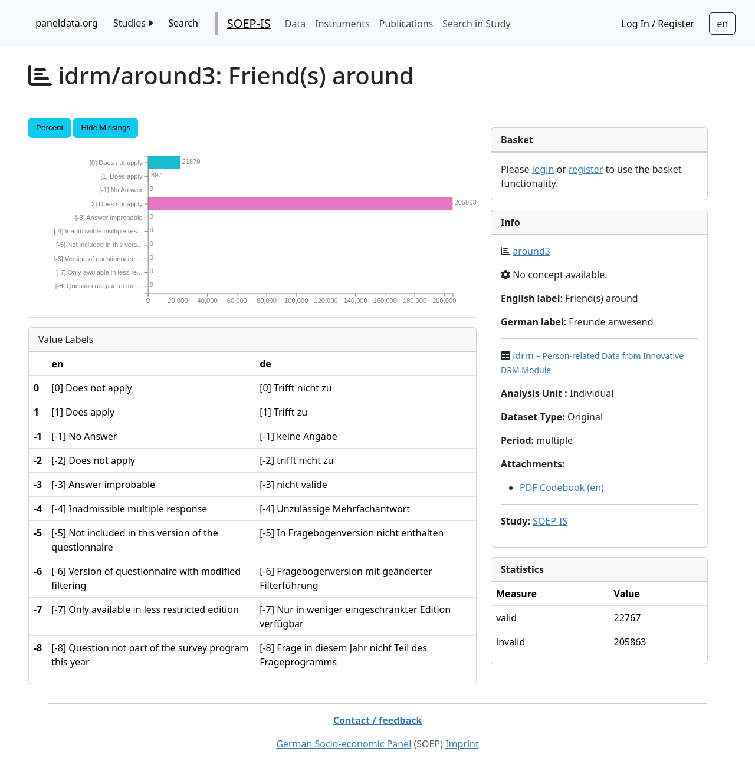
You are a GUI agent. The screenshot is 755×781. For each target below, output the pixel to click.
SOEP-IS (249, 23)
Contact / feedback (377, 720)
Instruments (342, 23)
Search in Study (476, 23)
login (543, 169)
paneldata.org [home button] (66, 23)
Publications (406, 23)
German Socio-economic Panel (343, 743)
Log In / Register (658, 23)
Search (183, 23)
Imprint (462, 743)
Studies (133, 23)
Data (295, 23)
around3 (531, 251)
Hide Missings (105, 127)
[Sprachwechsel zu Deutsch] (722, 23)
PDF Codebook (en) (562, 487)
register (586, 169)
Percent (49, 127)
